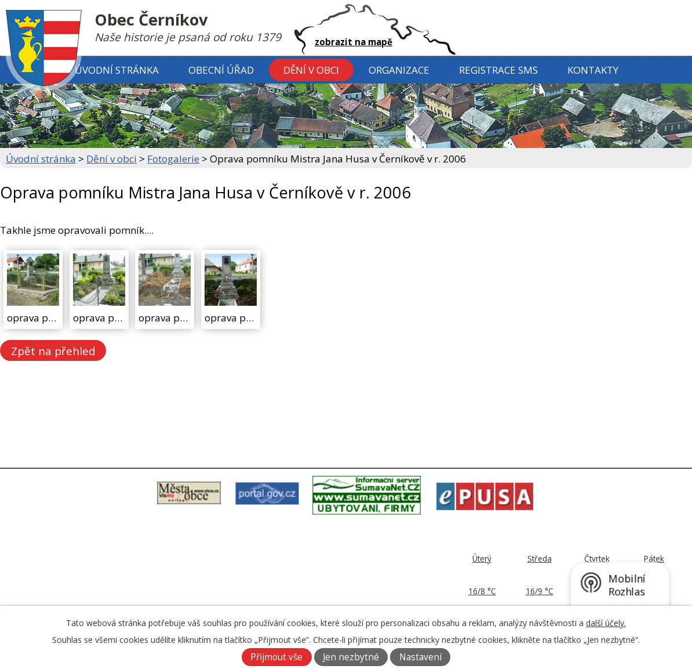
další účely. (606, 622)
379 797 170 (301, 581)
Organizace (399, 70)
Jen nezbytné (351, 657)
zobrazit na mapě (353, 42)
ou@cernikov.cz (303, 594)
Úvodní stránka (117, 70)
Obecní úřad (221, 70)
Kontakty (592, 70)
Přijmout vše (276, 657)
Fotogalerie (173, 158)
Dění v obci (311, 70)
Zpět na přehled (53, 350)
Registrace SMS (498, 70)
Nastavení (420, 657)
